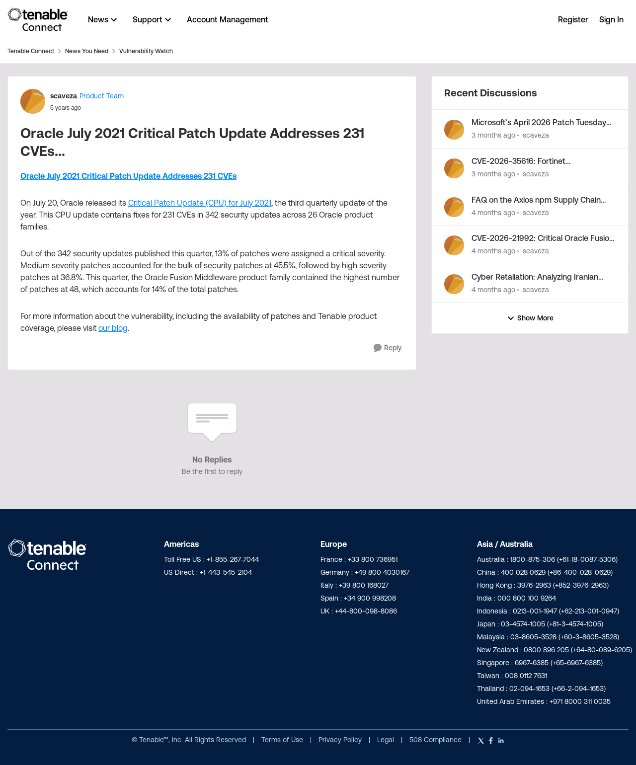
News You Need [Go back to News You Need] (86, 51)
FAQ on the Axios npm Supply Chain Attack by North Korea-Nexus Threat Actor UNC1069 (538, 200)
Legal (386, 740)
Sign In (611, 19)
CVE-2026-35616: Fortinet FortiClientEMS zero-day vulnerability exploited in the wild (538, 161)
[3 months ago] (493, 135)
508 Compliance (436, 740)
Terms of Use (282, 740)
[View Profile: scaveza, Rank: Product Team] (32, 101)
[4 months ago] (493, 212)
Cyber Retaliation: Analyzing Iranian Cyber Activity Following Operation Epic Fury (542, 277)
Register (573, 19)
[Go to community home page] (37, 19)
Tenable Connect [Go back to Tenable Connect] (30, 51)
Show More (530, 318)
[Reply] (387, 348)
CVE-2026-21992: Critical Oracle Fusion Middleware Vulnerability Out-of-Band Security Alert (543, 238)
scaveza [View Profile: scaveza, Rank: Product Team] (63, 96)
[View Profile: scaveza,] (454, 130)
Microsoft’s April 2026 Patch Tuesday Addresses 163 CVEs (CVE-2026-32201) (543, 123)
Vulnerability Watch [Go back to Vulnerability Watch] (146, 51)
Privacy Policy (341, 740)
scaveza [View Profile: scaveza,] (536, 135)
